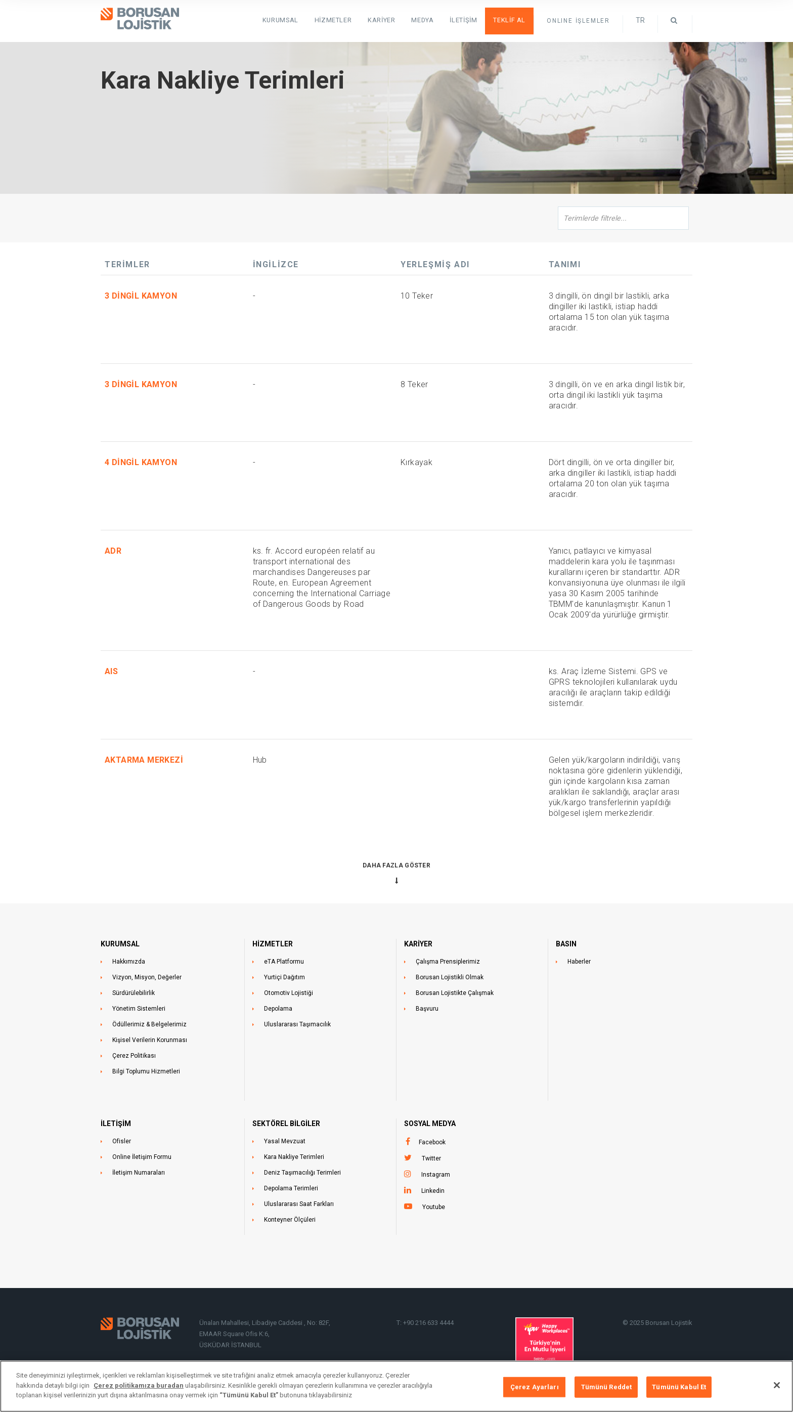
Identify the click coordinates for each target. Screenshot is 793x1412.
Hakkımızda (128, 961)
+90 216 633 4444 (428, 1322)
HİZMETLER (344, 20)
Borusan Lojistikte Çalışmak (455, 992)
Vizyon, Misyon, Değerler (147, 977)
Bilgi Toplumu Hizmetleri (146, 1071)
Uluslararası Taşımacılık (297, 1024)
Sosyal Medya (430, 1123)
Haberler (579, 961)
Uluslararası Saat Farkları (299, 1204)
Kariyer (391, 20)
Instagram (435, 1174)
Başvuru (427, 1008)
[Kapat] (777, 1385)
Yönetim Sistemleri (138, 1008)
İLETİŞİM (116, 1123)
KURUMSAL (295, 20)
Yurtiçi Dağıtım (284, 977)
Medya (429, 20)
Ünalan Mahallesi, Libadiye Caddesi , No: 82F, (265, 1322)
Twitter (431, 1158)
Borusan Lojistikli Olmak (449, 977)
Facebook (432, 1142)
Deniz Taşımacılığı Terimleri (302, 1172)
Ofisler (121, 1141)
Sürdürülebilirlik (133, 992)
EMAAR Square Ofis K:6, (234, 1334)
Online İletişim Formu (141, 1156)
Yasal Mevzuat (284, 1141)
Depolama (278, 1008)
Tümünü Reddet (606, 1387)
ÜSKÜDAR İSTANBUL (230, 1345)
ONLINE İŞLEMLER (578, 20)
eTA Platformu (284, 961)
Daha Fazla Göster (396, 865)
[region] (396, 1386)
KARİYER (418, 944)
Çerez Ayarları (534, 1387)
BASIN (566, 944)
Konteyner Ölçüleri (290, 1219)
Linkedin (433, 1190)
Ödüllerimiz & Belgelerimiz (149, 1024)
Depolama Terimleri (291, 1188)
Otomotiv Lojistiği (288, 992)
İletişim (468, 20)
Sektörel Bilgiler (286, 1123)
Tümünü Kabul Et (679, 1387)
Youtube (433, 1207)
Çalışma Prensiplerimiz (448, 961)
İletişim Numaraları (138, 1172)
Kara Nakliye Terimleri (294, 1156)
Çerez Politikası (134, 1055)
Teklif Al (511, 20)
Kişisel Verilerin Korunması (149, 1040)
